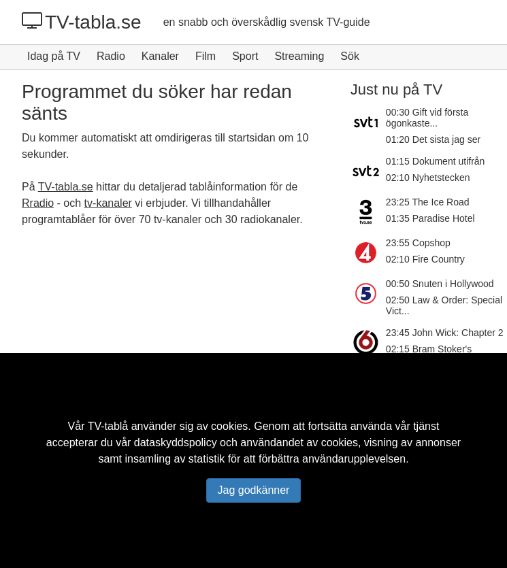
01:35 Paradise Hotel (430, 218)
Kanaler (160, 56)
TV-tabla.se (82, 22)
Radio (111, 56)
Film (205, 56)
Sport (245, 56)
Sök (349, 56)
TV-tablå (108, 426)
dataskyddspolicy (175, 442)
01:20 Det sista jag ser (433, 139)
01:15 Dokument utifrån (435, 161)
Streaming (299, 56)
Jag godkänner (254, 490)
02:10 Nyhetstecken (428, 177)
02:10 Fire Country (425, 259)
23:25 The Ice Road (428, 202)
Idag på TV (53, 56)
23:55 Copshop (418, 242)
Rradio (38, 203)
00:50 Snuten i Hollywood (440, 283)
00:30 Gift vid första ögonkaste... (427, 118)
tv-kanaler (108, 203)
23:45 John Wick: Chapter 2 (445, 332)
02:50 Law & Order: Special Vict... (444, 305)
